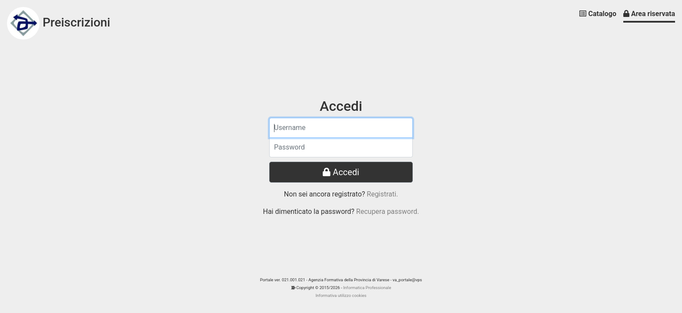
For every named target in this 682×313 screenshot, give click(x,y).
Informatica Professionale (367, 287)
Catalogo (597, 14)
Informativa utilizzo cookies (340, 295)
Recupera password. (387, 211)
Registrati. (382, 194)
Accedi (341, 172)
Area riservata (649, 14)
